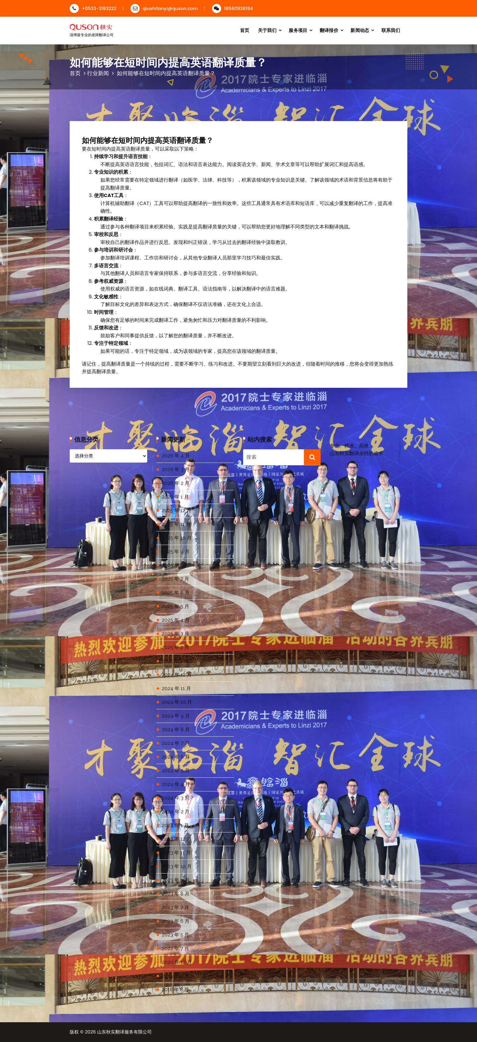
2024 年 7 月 (176, 743)
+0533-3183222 (93, 8)
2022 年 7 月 (175, 948)
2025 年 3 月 (175, 634)
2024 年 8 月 (176, 729)
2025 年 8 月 (176, 565)
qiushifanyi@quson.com (164, 8)
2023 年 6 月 (176, 921)
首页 (244, 30)
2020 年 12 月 (177, 962)
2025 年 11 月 (176, 524)
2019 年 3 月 (175, 976)
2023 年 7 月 (175, 907)
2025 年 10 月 (177, 538)
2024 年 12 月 (177, 675)
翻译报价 (329, 30)
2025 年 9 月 (176, 551)
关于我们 (267, 30)
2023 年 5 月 (175, 935)
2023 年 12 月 (176, 839)
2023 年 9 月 (176, 880)
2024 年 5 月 (176, 770)
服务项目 (298, 30)
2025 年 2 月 (175, 647)
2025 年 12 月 (176, 510)
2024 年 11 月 (176, 688)
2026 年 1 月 (175, 497)
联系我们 (390, 30)
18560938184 (232, 8)
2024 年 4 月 (176, 784)
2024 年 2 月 (176, 811)
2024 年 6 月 (176, 757)
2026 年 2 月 (176, 483)
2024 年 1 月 (175, 825)
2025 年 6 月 (176, 593)
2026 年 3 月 (176, 469)
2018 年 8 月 (175, 989)
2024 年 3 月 (176, 798)
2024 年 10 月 (177, 702)
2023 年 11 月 (176, 853)
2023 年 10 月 (177, 866)
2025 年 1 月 (175, 661)
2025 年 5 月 (175, 606)
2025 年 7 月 (175, 579)
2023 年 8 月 (176, 894)
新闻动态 (359, 30)
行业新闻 (98, 73)
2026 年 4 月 (176, 456)
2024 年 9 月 (176, 716)
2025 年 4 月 (176, 620)
